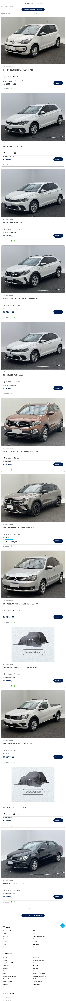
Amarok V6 (36, 944)
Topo (62, 925)
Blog (4, 973)
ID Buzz (35, 947)
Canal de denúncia (37, 981)
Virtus (4, 944)
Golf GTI (5, 936)
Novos (5, 957)
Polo (4, 939)
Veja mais (58, 83)
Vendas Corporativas (38, 960)
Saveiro (35, 941)
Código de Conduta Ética (39, 976)
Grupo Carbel (6, 987)
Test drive (35, 971)
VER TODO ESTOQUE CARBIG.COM (33, 10)
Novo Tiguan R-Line (8, 931)
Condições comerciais (38, 979)
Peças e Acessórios (38, 962)
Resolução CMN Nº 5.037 (9, 976)
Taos (34, 933)
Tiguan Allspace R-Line (39, 936)
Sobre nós (6, 965)
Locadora (35, 968)
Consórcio (6, 971)
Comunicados (36, 984)
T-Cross (35, 931)
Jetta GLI (5, 941)
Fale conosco (36, 965)
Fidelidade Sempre (8, 981)
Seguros (5, 968)
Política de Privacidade (39, 973)
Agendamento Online (8, 962)
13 (36, 908)
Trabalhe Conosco (8, 979)
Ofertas (5, 960)
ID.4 (34, 939)
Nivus (4, 947)
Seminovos (36, 957)
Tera (4, 933)
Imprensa (5, 984)
